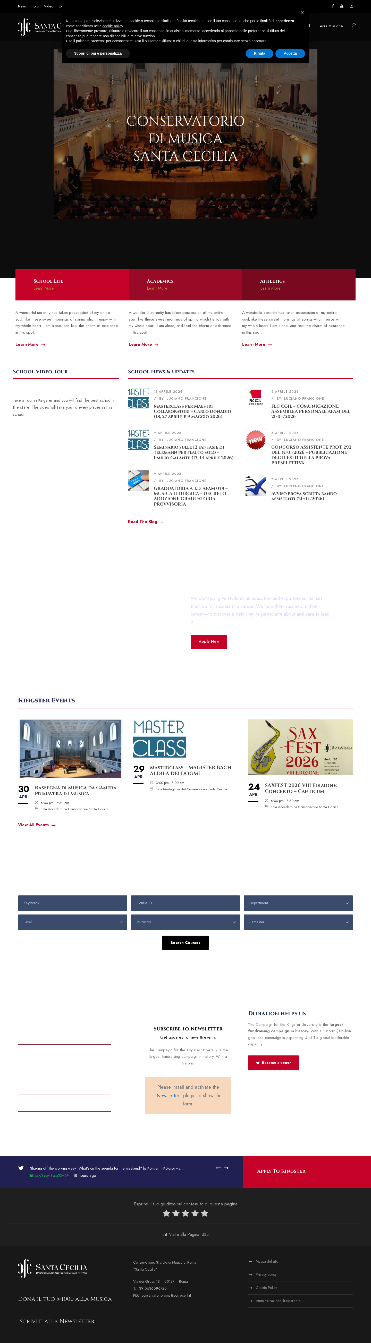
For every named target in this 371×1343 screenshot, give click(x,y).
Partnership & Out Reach (46, 1086)
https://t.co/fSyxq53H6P (49, 1175)
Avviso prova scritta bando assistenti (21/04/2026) (304, 496)
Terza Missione (330, 26)
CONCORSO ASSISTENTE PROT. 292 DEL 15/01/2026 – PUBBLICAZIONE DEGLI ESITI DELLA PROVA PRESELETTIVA (311, 455)
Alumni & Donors (37, 1035)
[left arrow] (218, 1168)
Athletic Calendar (39, 1052)
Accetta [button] (290, 53)
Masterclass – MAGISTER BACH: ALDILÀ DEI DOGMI (191, 770)
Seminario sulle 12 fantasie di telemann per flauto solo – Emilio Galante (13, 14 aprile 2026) (194, 452)
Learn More (43, 288)
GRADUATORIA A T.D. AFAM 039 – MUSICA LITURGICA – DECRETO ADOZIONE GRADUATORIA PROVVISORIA (191, 496)
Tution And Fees (36, 1119)
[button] (302, 12)
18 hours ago (84, 1175)
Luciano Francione (186, 398)
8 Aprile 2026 (285, 391)
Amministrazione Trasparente (278, 1300)
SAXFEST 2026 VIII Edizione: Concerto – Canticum (301, 788)
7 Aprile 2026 (285, 479)
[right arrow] (225, 1168)
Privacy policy (266, 1274)
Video (48, 6)
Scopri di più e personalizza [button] (98, 53)
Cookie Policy (266, 1287)
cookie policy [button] (113, 26)
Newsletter (168, 1095)
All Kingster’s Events (42, 1069)
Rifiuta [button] (259, 53)
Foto (35, 6)
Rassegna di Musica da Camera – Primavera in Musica (77, 790)
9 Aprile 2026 (168, 433)
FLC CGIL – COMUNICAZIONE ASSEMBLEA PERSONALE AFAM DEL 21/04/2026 (310, 411)
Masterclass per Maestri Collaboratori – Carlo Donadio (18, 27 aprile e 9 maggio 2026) (192, 411)
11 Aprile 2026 (168, 391)
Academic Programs (41, 1102)
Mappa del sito (267, 1261)
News (22, 6)
